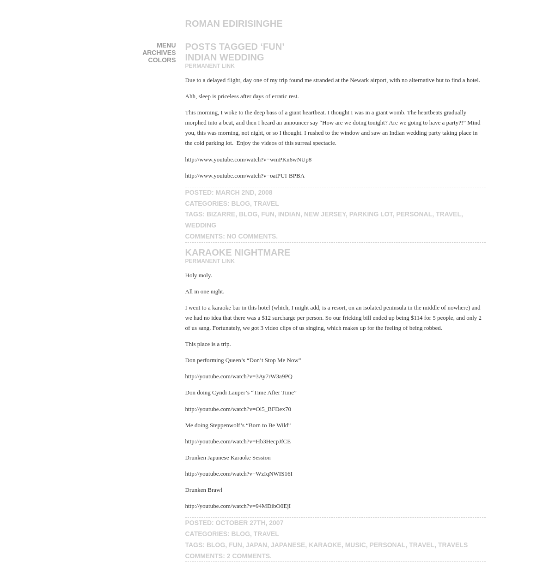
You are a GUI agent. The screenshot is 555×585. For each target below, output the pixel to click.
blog (241, 203)
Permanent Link (210, 66)
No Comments (251, 236)
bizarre (221, 214)
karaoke (325, 545)
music (355, 545)
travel (266, 203)
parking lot (371, 214)
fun (267, 214)
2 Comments (248, 556)
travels (453, 545)
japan (256, 545)
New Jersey (325, 214)
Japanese (288, 545)
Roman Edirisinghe (234, 23)
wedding (201, 225)
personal (414, 214)
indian (289, 214)
